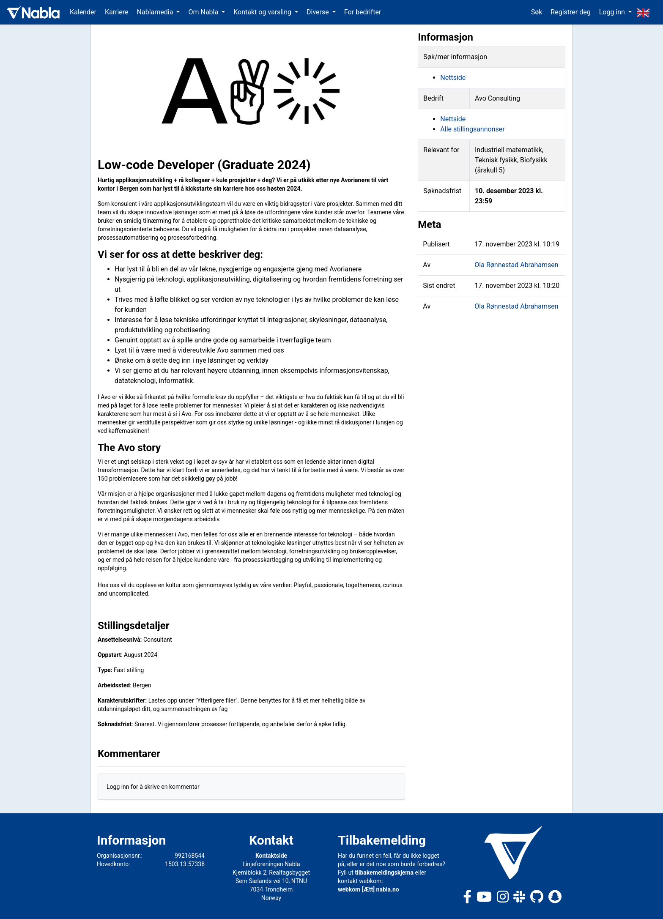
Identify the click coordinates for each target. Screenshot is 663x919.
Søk (536, 12)
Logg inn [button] (613, 12)
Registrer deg (570, 12)
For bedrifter (362, 12)
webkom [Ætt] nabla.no (368, 889)
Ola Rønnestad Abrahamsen (516, 265)
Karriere (117, 12)
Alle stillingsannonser (472, 129)
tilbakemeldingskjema (384, 872)
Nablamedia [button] (156, 12)
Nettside (453, 78)
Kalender (83, 12)
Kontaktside (271, 855)
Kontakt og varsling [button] (263, 12)
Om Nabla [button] (204, 12)
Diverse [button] (319, 12)
